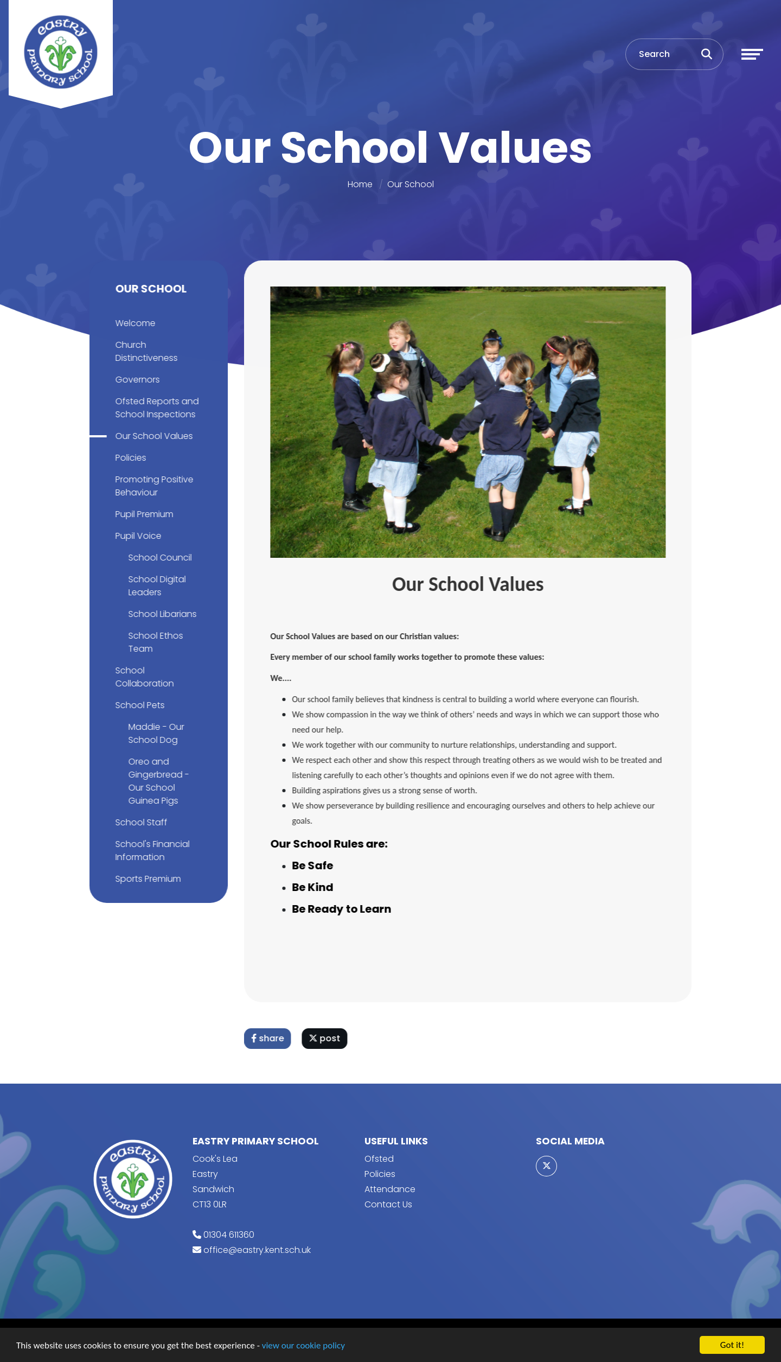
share (269, 1038)
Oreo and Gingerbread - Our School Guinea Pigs (156, 781)
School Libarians (160, 614)
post (326, 1038)
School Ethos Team (153, 642)
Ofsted (379, 1159)
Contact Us (388, 1204)
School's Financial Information (150, 850)
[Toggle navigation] (752, 54)
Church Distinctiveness (144, 351)
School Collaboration (142, 677)
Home (360, 184)
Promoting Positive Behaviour (152, 486)
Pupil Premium (142, 514)
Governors (135, 379)
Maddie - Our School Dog (154, 733)
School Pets (138, 705)
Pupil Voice (136, 536)
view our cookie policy (303, 1345)
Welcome (133, 323)
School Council (158, 557)
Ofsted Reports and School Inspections (155, 408)
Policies (128, 457)
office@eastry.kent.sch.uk (257, 1250)
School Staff (139, 822)
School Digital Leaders (155, 586)
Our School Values (152, 436)
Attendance (389, 1189)
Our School (410, 184)
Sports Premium (146, 879)
